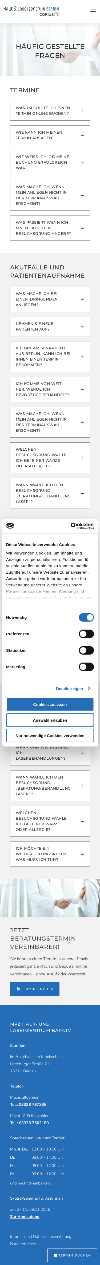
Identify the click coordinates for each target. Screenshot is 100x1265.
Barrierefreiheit (23, 1243)
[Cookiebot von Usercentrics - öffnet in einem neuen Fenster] (71, 525)
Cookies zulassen (50, 704)
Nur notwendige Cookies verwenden (49, 735)
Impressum (20, 1236)
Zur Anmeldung (24, 1216)
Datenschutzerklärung (52, 1236)
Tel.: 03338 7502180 (29, 1123)
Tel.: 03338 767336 (28, 1104)
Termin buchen (37, 989)
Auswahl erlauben (50, 720)
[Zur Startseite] (31, 11)
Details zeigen (69, 688)
